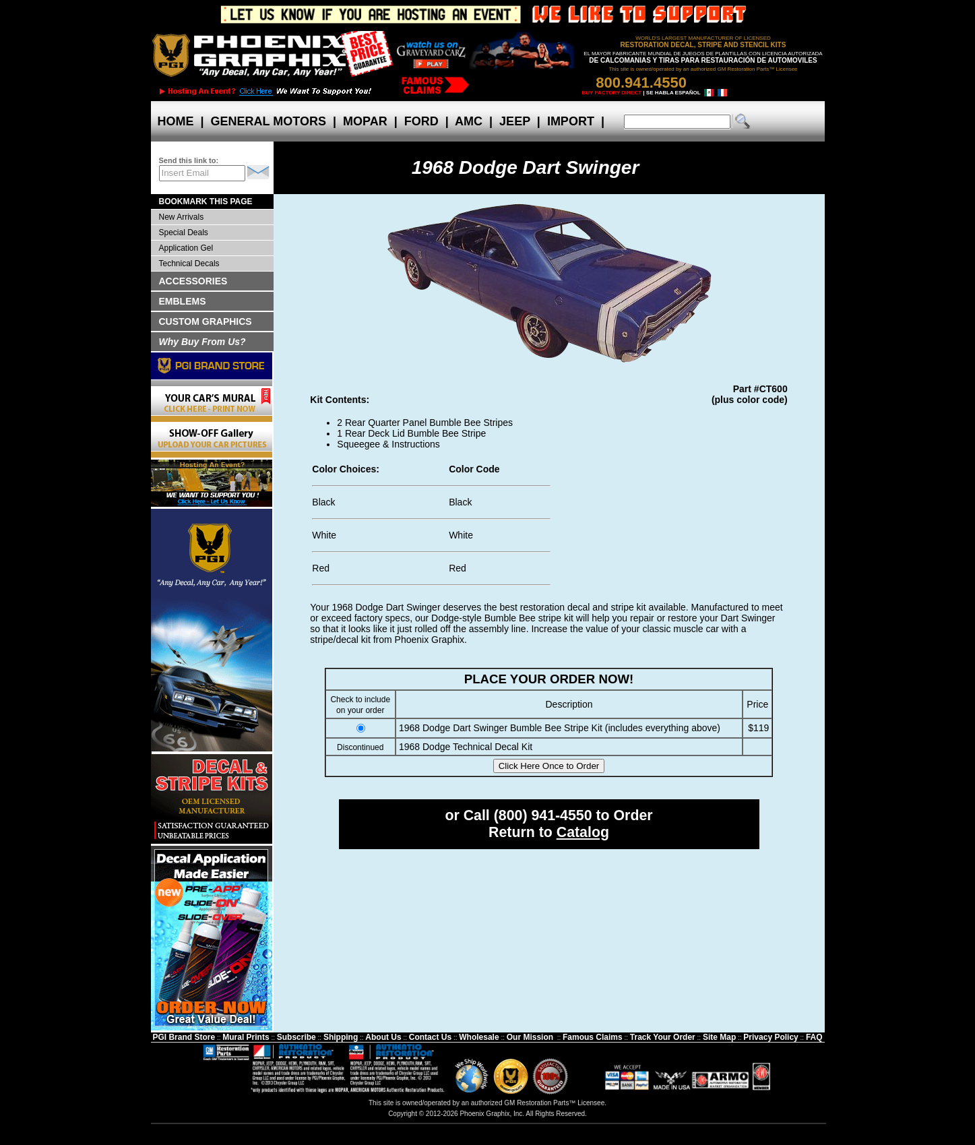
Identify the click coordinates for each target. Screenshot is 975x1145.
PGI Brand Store (183, 1037)
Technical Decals (189, 263)
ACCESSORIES (193, 281)
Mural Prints (245, 1037)
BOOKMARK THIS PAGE (206, 201)
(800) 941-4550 (543, 815)
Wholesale (479, 1037)
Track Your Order (662, 1037)
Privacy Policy (770, 1037)
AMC (469, 121)
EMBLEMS (182, 301)
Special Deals (183, 232)
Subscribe (296, 1037)
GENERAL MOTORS (268, 121)
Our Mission (530, 1037)
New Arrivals (181, 217)
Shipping (340, 1037)
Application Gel (186, 248)
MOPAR (365, 121)
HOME (176, 121)
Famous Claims (593, 1037)
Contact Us (430, 1037)
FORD (421, 121)
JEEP (515, 121)
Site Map (719, 1037)
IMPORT (570, 121)
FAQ (814, 1037)
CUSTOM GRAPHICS (205, 321)
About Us (383, 1037)
